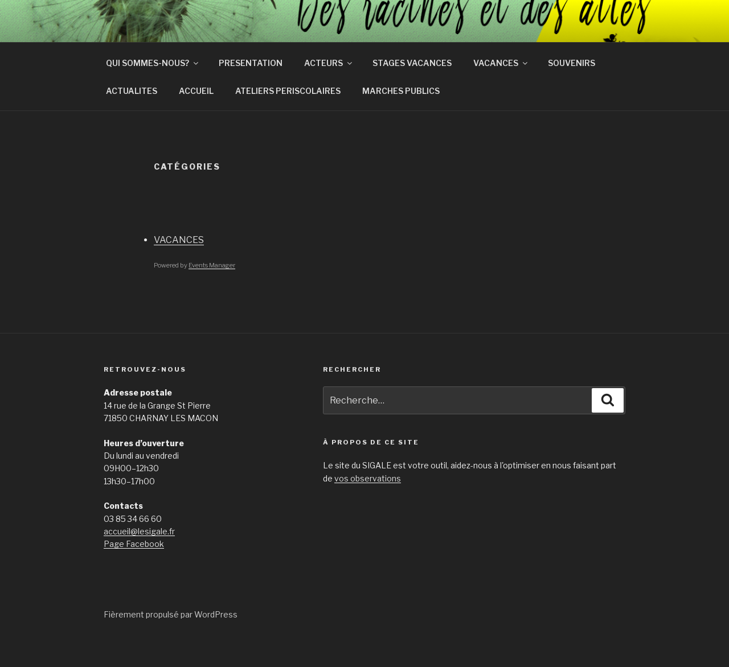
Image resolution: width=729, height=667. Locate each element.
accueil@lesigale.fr (139, 557)
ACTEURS (329, 89)
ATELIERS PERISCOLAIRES (288, 117)
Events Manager (212, 291)
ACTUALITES (131, 117)
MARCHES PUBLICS (401, 117)
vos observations (367, 504)
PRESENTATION (250, 89)
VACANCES (501, 89)
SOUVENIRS (571, 89)
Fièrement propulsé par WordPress (170, 640)
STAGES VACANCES (412, 89)
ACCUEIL (196, 117)
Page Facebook (134, 570)
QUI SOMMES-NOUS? (153, 89)
